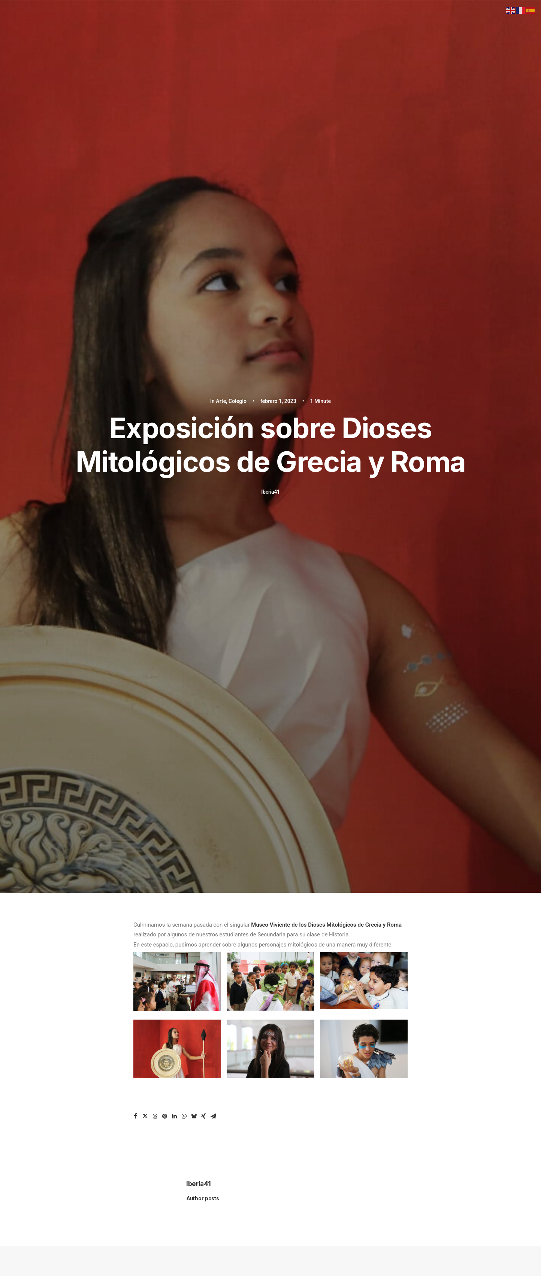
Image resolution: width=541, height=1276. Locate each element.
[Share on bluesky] (193, 412)
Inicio (185, 1023)
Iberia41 (270, 140)
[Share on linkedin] (174, 412)
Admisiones (190, 1068)
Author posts (203, 494)
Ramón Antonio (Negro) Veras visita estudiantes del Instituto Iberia (263, 732)
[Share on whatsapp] (183, 412)
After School (190, 1054)
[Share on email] (213, 412)
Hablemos (270, 932)
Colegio (238, 49)
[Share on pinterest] (164, 412)
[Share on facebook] (135, 412)
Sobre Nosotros (193, 1061)
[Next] (397, 848)
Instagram (293, 1023)
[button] (125, 650)
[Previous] (143, 848)
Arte (221, 49)
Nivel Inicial (189, 1032)
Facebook (293, 1033)
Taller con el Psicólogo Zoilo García (125, 722)
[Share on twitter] (144, 412)
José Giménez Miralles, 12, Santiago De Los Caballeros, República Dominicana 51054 (418, 1033)
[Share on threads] (154, 412)
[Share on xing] (203, 412)
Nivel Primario (192, 1039)
